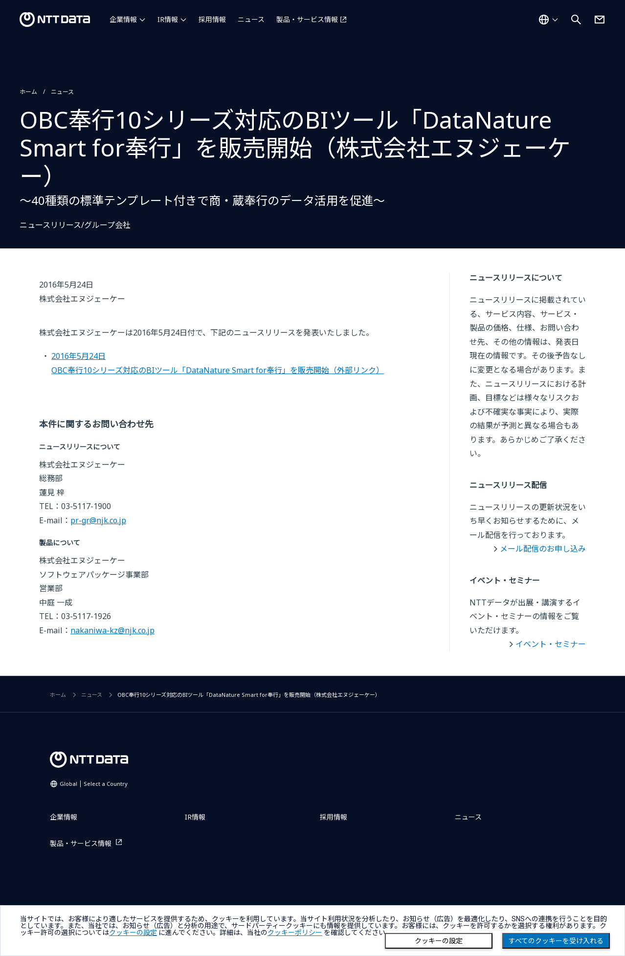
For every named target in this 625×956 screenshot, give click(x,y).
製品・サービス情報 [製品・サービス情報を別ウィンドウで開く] (307, 19)
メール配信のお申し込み (543, 548)
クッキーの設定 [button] (133, 932)
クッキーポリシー (295, 932)
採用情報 (212, 19)
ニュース (251, 19)
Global (94, 783)
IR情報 (167, 19)
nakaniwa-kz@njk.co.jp (112, 630)
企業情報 (123, 19)
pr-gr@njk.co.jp (98, 520)
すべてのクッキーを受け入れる (556, 941)
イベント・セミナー (550, 644)
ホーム (28, 92)
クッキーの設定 (439, 941)
